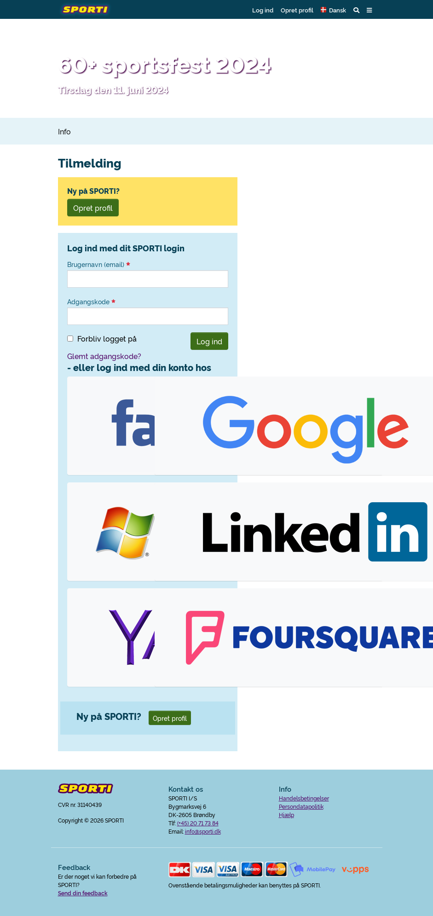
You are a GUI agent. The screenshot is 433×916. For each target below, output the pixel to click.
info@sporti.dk (203, 831)
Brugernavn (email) (98, 264)
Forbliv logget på (107, 338)
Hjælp (286, 814)
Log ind (262, 10)
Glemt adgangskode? (104, 356)
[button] (333, 9)
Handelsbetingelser (304, 798)
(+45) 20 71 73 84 (198, 823)
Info (64, 131)
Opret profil (297, 10)
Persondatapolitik (301, 806)
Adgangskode (91, 301)
